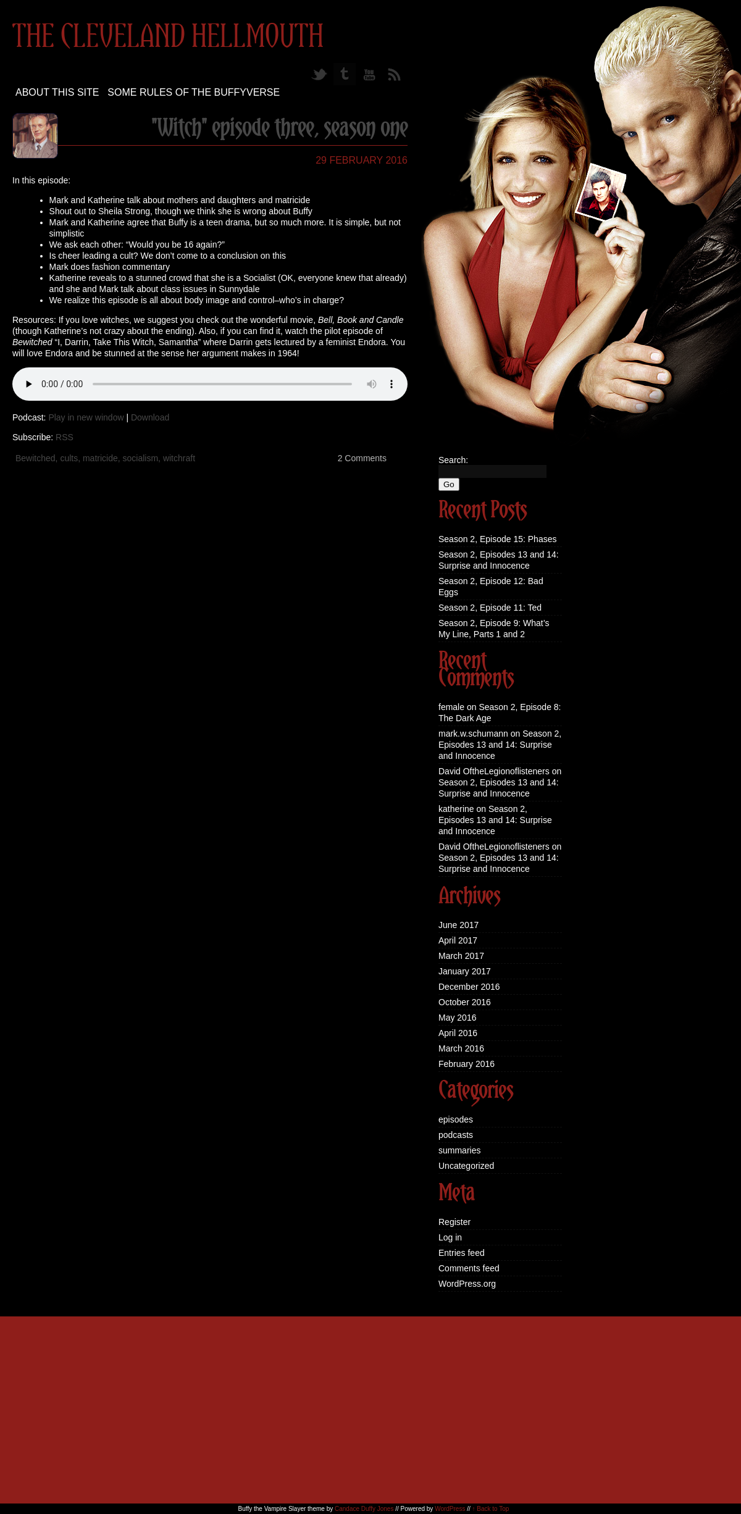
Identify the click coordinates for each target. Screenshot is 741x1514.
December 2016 (469, 987)
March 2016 (461, 1048)
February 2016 (466, 1064)
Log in (450, 1237)
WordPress (450, 1508)
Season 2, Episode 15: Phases (497, 539)
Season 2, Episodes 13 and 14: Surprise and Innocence (499, 745)
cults (69, 458)
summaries (459, 1150)
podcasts (455, 1135)
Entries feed (461, 1253)
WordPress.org (467, 1284)
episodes (455, 1119)
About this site (57, 92)
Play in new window (86, 417)
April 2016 (457, 1033)
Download (150, 417)
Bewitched (35, 458)
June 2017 (458, 925)
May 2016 (457, 1018)
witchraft (179, 458)
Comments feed (469, 1268)
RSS (64, 437)
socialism (141, 458)
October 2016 (464, 1002)
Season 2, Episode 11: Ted (490, 608)
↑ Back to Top (490, 1508)
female (451, 707)
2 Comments (362, 458)
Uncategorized (466, 1166)
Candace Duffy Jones (364, 1508)
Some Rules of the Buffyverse (193, 92)
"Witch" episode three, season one (279, 129)
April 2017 (457, 940)
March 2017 (461, 956)
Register (454, 1222)
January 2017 (464, 971)
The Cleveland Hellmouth (168, 37)
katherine (456, 809)
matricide (100, 458)
